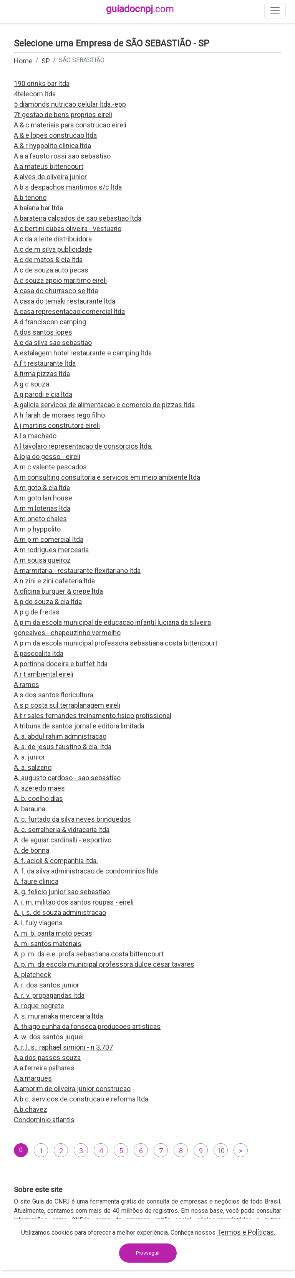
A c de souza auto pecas (51, 270)
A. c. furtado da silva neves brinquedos (72, 819)
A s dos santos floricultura (53, 695)
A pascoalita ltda (38, 653)
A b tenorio (30, 197)
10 (221, 1151)
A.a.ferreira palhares (44, 1068)
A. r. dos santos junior (46, 985)
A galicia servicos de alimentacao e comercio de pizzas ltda (104, 405)
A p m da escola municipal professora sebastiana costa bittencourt (115, 643)
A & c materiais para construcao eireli (70, 125)
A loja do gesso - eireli (47, 456)
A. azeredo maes (39, 788)
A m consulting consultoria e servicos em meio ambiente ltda (107, 477)
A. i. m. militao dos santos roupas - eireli (74, 902)
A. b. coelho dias (38, 798)
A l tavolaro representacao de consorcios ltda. (83, 446)
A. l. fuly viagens (38, 923)
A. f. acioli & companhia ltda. (56, 861)
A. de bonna (31, 850)
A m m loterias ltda (42, 508)
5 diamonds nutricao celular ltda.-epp (70, 104)
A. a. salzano (32, 767)
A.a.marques (33, 1078)
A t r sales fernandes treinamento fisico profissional (92, 716)
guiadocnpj (140, 9)
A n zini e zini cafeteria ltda (54, 581)
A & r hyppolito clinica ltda (52, 146)
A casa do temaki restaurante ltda (64, 301)
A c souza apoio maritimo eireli (60, 280)
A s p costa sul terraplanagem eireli (67, 705)
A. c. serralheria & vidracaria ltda (61, 830)
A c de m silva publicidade (53, 249)
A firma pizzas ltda (42, 374)
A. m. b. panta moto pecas (53, 933)
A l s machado (35, 436)
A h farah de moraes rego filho (59, 415)
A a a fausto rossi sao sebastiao (62, 156)
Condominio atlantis (44, 1120)
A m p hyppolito (37, 529)
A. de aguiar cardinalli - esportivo (62, 840)
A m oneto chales (40, 519)
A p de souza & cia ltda (48, 602)
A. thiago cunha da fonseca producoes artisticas (87, 1026)
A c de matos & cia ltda (48, 260)
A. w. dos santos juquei (49, 1037)
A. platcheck (32, 975)
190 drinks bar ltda (42, 83)
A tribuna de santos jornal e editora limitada (79, 726)
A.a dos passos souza (47, 1057)
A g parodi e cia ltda (43, 394)
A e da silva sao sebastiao (53, 342)
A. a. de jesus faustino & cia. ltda (62, 747)
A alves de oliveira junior (50, 177)
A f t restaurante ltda (45, 363)
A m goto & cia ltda (42, 488)
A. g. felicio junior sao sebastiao (62, 892)
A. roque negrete (39, 1006)
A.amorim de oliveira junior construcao (72, 1089)
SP (45, 61)
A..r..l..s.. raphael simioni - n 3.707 (63, 1047)
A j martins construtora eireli (57, 425)
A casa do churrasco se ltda (56, 291)
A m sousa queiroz (42, 560)
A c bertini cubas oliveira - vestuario (67, 229)
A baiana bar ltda (38, 208)
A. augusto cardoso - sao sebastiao (67, 778)
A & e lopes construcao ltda (55, 135)
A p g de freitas (37, 612)
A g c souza (31, 384)
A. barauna (29, 809)
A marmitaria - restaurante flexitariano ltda (77, 570)
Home (23, 61)
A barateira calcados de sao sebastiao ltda (77, 218)
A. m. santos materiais (47, 944)
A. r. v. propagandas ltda (49, 995)
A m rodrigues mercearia (51, 550)
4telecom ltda (35, 94)
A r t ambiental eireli (43, 674)
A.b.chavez (30, 1109)
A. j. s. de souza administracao (60, 912)
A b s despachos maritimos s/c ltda (68, 187)
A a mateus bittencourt (48, 166)
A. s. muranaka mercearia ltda (58, 1016)
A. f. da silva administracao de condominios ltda (86, 871)
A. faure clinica (36, 881)
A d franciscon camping (50, 322)
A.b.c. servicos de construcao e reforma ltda (81, 1099)
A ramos (26, 684)
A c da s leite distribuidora (53, 239)
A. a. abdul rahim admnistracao (60, 736)
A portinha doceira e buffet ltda (61, 664)
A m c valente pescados (50, 467)
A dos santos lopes (43, 332)
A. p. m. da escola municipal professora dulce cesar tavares (104, 964)
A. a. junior (29, 757)
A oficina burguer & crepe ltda (58, 591)
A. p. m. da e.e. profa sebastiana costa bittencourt (89, 954)
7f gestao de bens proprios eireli (63, 115)
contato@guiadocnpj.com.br (70, 1257)
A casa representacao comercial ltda (69, 311)
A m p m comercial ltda (48, 539)
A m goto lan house (43, 498)
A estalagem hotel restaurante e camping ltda (83, 353)
